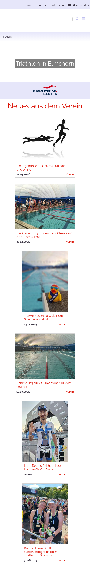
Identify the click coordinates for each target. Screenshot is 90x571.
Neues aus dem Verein (45, 106)
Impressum (41, 5)
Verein (70, 174)
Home (7, 37)
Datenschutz (58, 5)
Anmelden (81, 5)
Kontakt (27, 5)
